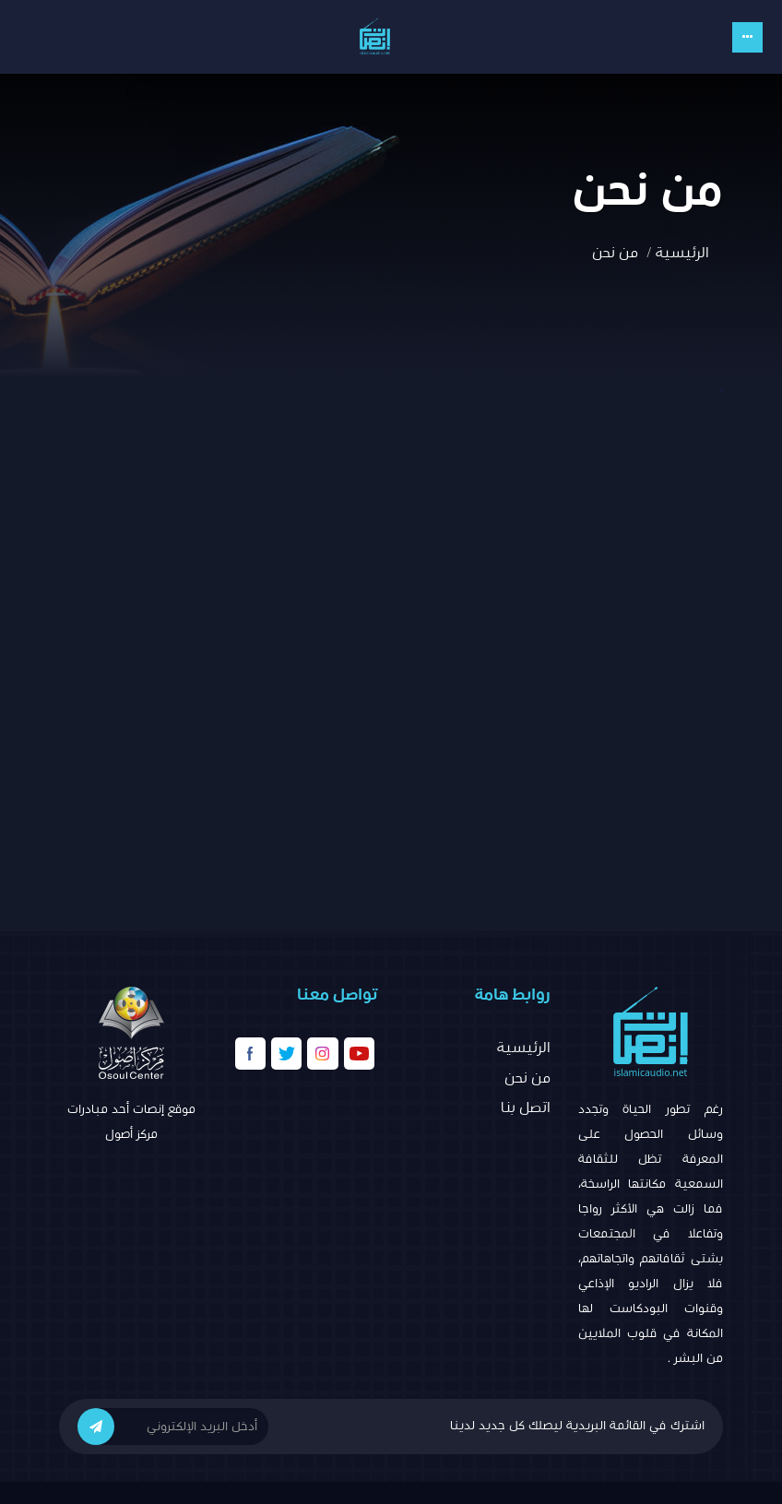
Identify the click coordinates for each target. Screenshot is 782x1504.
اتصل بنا (526, 1107)
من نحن (527, 1078)
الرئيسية (682, 252)
